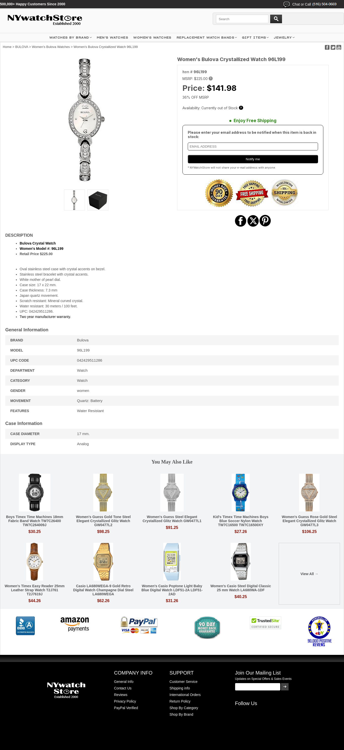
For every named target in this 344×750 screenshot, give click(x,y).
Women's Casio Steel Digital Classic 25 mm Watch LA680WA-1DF (240, 588)
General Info (124, 682)
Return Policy (180, 701)
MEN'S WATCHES (113, 37)
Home (7, 47)
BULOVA (21, 47)
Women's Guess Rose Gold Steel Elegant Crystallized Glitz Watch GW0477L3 (309, 521)
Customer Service (184, 682)
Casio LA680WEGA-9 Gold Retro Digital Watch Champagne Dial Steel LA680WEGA (103, 590)
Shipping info (180, 688)
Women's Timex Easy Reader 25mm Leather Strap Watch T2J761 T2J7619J (35, 590)
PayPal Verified (126, 708)
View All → (309, 574)
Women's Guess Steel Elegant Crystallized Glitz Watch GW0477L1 (172, 519)
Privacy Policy (125, 701)
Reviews (121, 695)
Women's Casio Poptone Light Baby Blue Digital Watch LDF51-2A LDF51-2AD (171, 590)
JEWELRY (283, 37)
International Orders (185, 695)
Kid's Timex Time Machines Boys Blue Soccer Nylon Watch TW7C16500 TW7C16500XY (240, 521)
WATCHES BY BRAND (69, 37)
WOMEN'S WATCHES (152, 37)
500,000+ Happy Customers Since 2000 (32, 4)
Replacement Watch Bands (205, 37)
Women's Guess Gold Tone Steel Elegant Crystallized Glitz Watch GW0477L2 (103, 521)
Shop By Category (184, 708)
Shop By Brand (181, 714)
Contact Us (123, 688)
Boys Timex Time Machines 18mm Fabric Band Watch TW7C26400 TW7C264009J (34, 521)
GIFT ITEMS (254, 37)
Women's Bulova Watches (51, 47)
